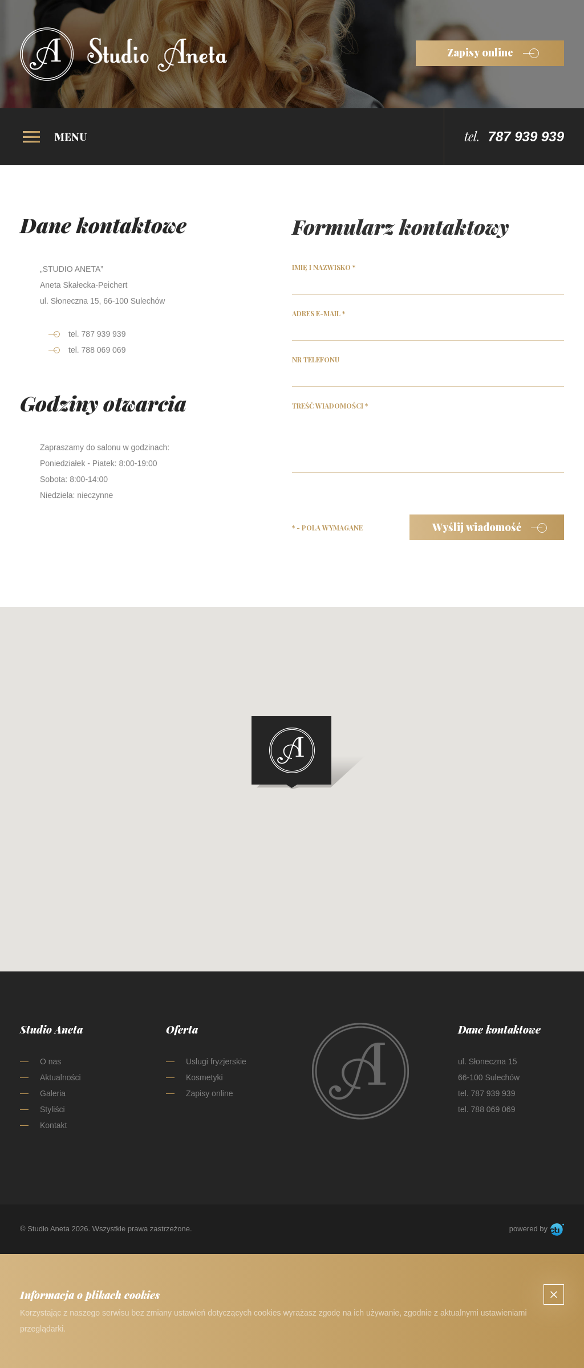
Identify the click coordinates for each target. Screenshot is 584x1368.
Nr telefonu (315, 362)
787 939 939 (526, 136)
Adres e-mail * (318, 316)
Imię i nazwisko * (323, 270)
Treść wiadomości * (330, 408)
